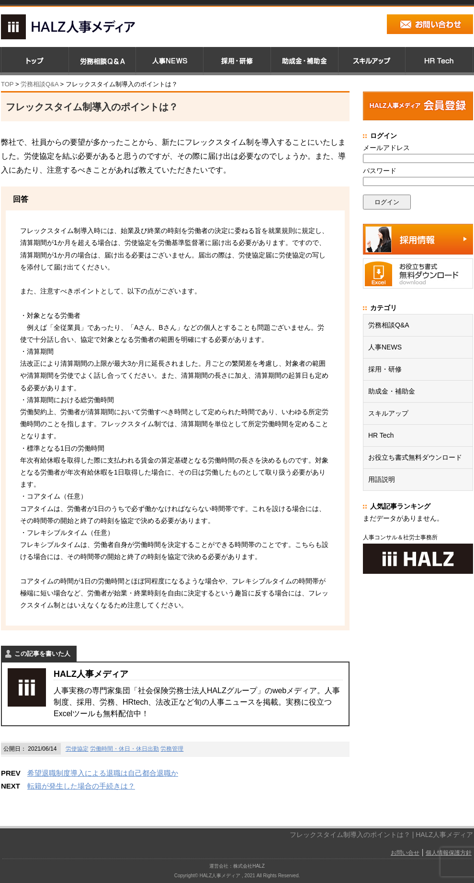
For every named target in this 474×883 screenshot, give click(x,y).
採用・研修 (385, 369)
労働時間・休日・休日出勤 (124, 748)
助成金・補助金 (391, 391)
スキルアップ (388, 413)
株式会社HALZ (249, 866)
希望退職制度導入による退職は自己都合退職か (102, 773)
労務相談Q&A (39, 84)
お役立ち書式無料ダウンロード (415, 457)
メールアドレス (386, 147)
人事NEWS (385, 347)
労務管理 (171, 748)
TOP (7, 84)
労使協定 (77, 748)
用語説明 (381, 479)
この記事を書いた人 (42, 653)
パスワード (379, 170)
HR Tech (381, 435)
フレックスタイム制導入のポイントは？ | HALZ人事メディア (381, 834)
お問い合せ (405, 852)
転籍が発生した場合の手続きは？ (81, 786)
